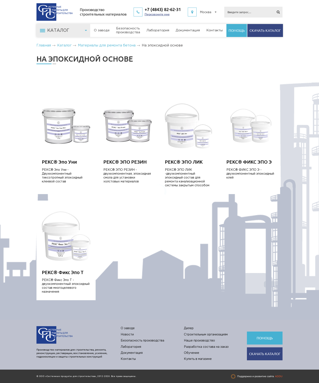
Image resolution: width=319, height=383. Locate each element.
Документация (188, 30)
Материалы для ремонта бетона (107, 45)
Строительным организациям (206, 334)
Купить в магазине (198, 359)
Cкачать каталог (265, 30)
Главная (43, 45)
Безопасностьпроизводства (128, 30)
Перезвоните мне (157, 14)
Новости (127, 334)
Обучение (191, 353)
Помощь (237, 30)
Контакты (214, 30)
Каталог (64, 45)
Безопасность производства (142, 340)
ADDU (279, 376)
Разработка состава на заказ (206, 347)
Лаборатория (158, 30)
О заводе (102, 30)
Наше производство (199, 340)
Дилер (189, 328)
